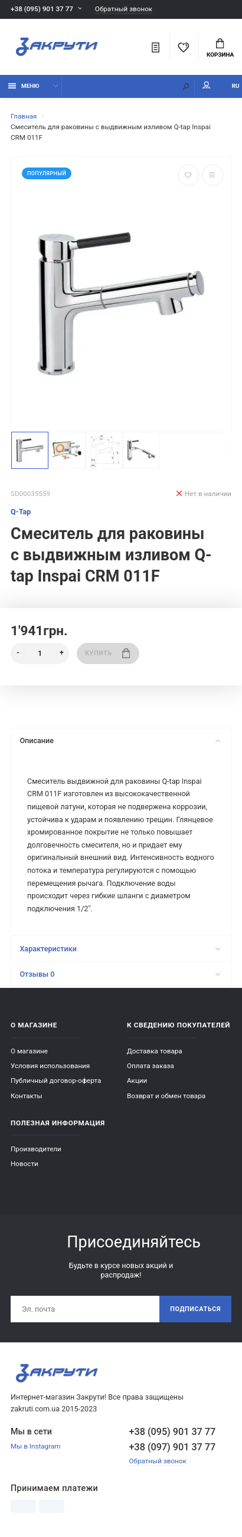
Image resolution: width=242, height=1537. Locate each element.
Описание (119, 740)
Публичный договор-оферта (56, 1080)
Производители (36, 1149)
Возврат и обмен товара (166, 1096)
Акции (137, 1080)
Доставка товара (154, 1051)
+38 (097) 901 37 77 (172, 1447)
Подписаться (195, 1309)
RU (236, 86)
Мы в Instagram (36, 1446)
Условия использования (50, 1066)
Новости (24, 1164)
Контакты (26, 1096)
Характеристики (119, 948)
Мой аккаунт (206, 85)
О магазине (29, 1051)
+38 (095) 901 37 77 (42, 9)
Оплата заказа (150, 1066)
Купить (107, 653)
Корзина (220, 48)
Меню (24, 86)
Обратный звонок (123, 9)
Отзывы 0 (119, 974)
